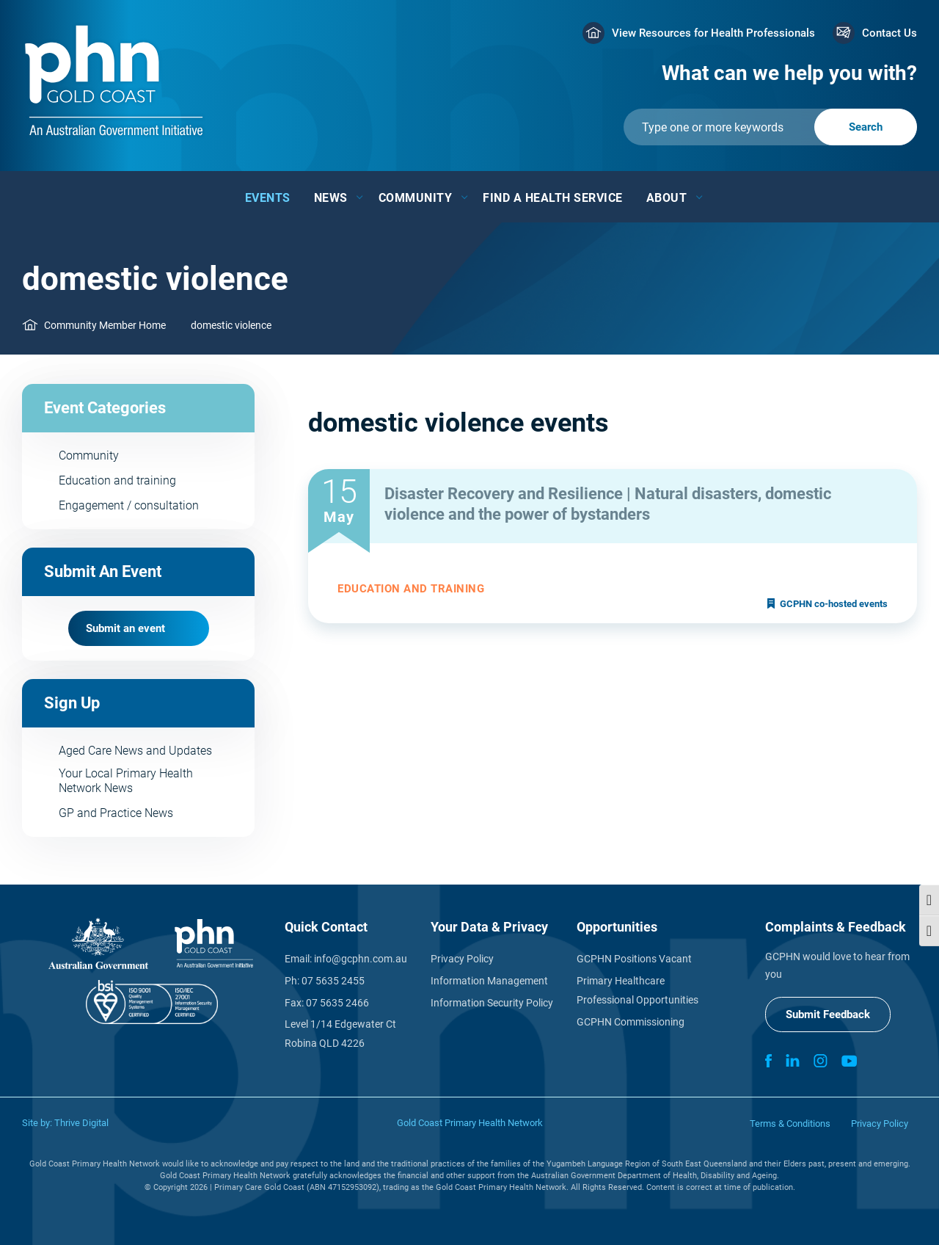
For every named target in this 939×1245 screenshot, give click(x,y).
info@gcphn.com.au (360, 959)
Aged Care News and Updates (135, 751)
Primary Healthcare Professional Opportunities (637, 990)
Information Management (489, 981)
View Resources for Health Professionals (713, 33)
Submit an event (125, 628)
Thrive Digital (81, 1122)
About (666, 198)
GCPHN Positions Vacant (634, 959)
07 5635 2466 (337, 1003)
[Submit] (770, 127)
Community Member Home (105, 325)
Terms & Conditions (790, 1123)
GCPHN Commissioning (630, 1022)
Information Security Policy (492, 1003)
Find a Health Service (553, 198)
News (331, 198)
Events (268, 198)
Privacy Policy (462, 959)
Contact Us (889, 33)
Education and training (117, 480)
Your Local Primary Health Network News (126, 780)
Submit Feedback (828, 1014)
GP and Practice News (116, 813)
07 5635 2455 (333, 981)
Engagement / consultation (129, 505)
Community (416, 198)
